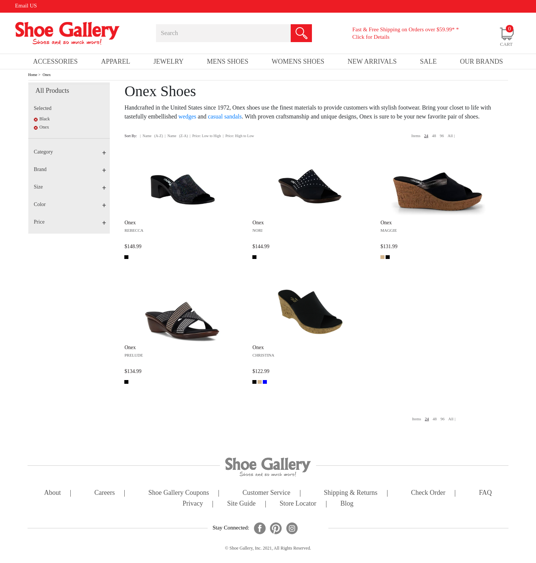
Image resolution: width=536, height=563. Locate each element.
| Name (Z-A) (176, 136)
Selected (42, 108)
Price (70, 222)
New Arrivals (372, 61)
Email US (26, 6)
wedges (187, 116)
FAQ (485, 493)
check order (428, 493)
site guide (241, 504)
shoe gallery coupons (179, 493)
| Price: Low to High (205, 136)
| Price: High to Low (238, 136)
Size (70, 187)
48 (434, 135)
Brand (70, 169)
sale (428, 61)
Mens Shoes (228, 61)
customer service (266, 493)
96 (442, 135)
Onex (47, 75)
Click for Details (370, 37)
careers (105, 493)
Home (32, 75)
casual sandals (225, 116)
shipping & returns (350, 493)
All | (451, 135)
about (52, 493)
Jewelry (168, 61)
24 (426, 135)
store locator (298, 504)
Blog (346, 504)
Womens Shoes (298, 61)
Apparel (115, 61)
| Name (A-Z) (151, 136)
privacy (193, 504)
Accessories (55, 61)
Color (70, 204)
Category (70, 152)
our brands (481, 61)
